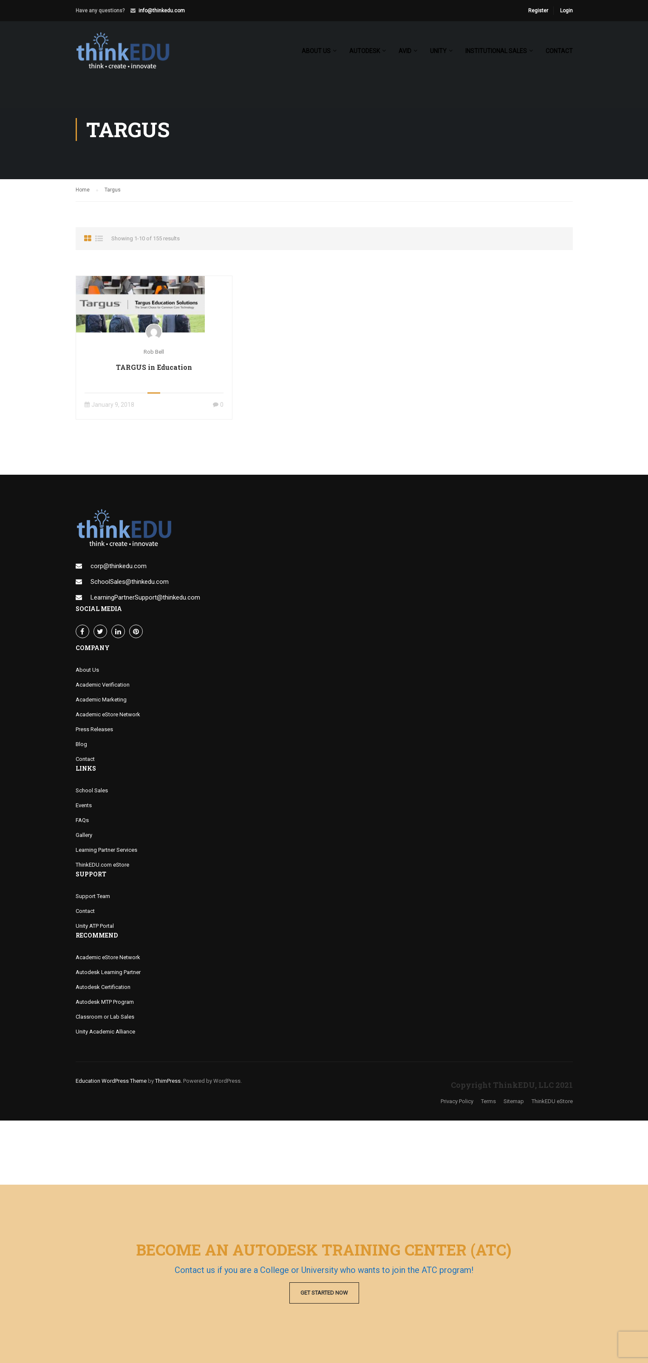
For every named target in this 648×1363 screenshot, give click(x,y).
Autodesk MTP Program (105, 1002)
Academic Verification (103, 685)
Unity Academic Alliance (105, 1031)
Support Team (93, 896)
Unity (438, 51)
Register (538, 11)
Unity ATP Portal (95, 926)
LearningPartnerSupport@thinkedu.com (145, 597)
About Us (87, 670)
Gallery (84, 835)
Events (84, 805)
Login (566, 11)
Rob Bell (154, 352)
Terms (488, 1101)
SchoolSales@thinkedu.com (130, 582)
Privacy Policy (457, 1101)
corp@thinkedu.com (119, 566)
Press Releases (94, 729)
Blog (81, 744)
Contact (559, 51)
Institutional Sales (496, 51)
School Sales (92, 790)
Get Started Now (324, 1293)
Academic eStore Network (108, 714)
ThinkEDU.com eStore (102, 865)
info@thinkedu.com (162, 11)
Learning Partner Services (106, 850)
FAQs (82, 820)
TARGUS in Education (154, 367)
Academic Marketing (101, 699)
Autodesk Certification (103, 987)
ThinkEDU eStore (552, 1101)
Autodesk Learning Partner (108, 972)
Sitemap (514, 1101)
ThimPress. (168, 1081)
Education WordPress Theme (111, 1081)
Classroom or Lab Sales (105, 1017)
